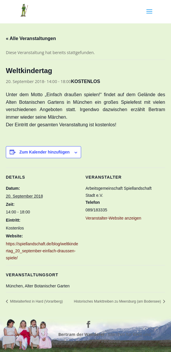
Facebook (111, 341)
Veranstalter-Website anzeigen (113, 218)
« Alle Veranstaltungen (31, 38)
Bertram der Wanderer (81, 334)
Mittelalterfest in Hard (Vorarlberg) (36, 301)
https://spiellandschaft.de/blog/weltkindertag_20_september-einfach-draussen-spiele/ (42, 250)
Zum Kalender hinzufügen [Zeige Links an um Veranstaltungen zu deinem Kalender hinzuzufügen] (44, 152)
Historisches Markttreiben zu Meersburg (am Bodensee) (118, 301)
